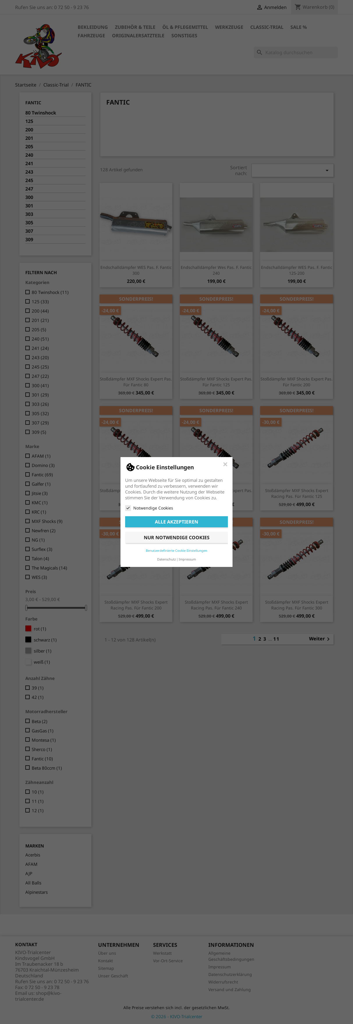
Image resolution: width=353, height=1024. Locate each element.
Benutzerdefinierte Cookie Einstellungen (176, 550)
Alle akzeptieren (176, 522)
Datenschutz (166, 559)
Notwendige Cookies (149, 508)
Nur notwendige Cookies (177, 537)
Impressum (187, 559)
